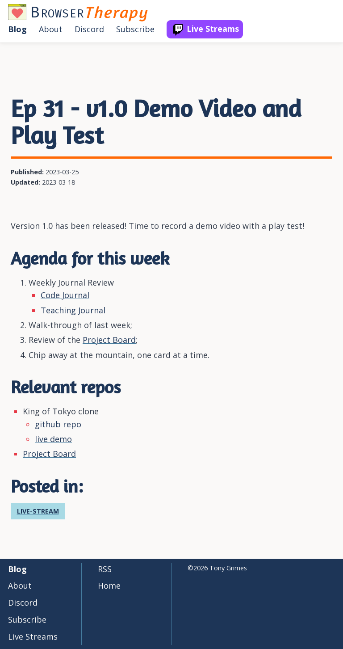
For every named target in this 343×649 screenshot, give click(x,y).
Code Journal (65, 295)
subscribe (135, 29)
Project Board (109, 339)
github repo (58, 424)
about (51, 29)
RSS (105, 569)
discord (89, 29)
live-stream (38, 511)
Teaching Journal (73, 310)
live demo (53, 439)
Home (109, 585)
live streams (213, 28)
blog (17, 29)
